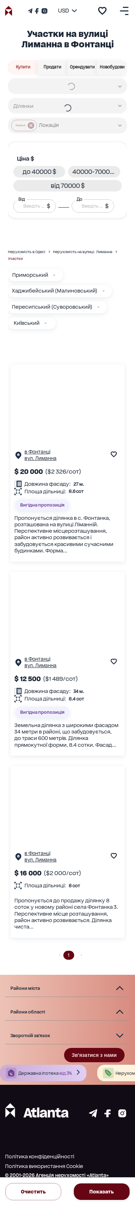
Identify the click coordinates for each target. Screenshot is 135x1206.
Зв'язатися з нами (94, 1055)
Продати (52, 67)
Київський (27, 323)
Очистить (33, 1191)
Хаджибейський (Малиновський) (54, 291)
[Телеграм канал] (31, 11)
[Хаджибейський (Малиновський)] (103, 291)
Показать (102, 1191)
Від (21, 199)
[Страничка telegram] (93, 1115)
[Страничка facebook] (107, 1115)
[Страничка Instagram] (44, 11)
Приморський (30, 275)
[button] (39, 171)
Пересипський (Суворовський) (52, 307)
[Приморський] (54, 275)
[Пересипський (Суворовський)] (98, 307)
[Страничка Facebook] (36, 11)
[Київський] (45, 323)
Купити (23, 67)
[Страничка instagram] (122, 1115)
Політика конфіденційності (39, 1156)
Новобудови (112, 67)
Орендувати (82, 67)
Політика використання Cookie (44, 1166)
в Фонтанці (37, 452)
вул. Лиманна (40, 458)
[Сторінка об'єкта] (18, 457)
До (79, 199)
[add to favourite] (102, 10)
